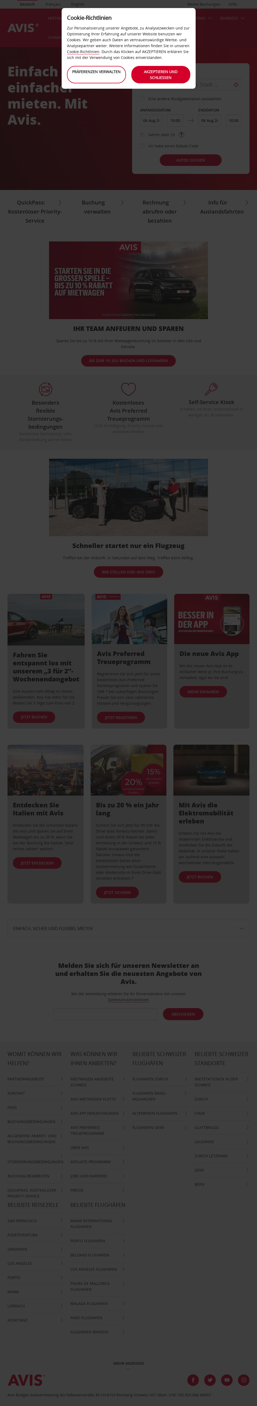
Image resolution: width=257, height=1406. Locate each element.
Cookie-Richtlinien (83, 51)
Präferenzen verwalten (96, 71)
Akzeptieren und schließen (160, 74)
